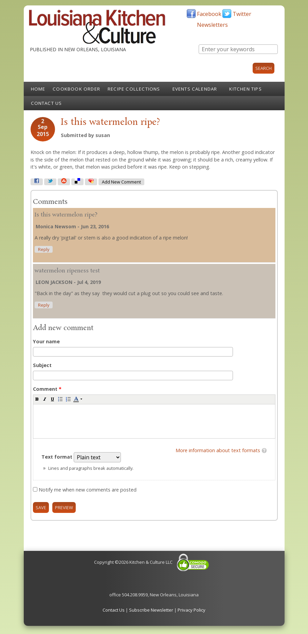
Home (38, 89)
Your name (46, 341)
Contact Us (46, 103)
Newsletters (212, 24)
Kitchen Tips (245, 89)
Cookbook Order (76, 89)
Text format (57, 457)
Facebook (209, 14)
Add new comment (121, 182)
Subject (42, 365)
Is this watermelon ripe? (66, 215)
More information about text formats (218, 450)
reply (43, 249)
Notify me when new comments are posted (88, 489)
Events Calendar (195, 89)
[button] (37, 399)
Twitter (242, 14)
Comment (47, 389)
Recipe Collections (134, 89)
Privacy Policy (191, 610)
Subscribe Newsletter (151, 610)
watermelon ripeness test (67, 271)
